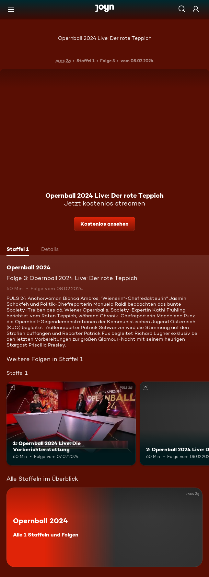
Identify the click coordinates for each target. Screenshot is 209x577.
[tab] (17, 250)
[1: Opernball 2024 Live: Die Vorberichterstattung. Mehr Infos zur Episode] (71, 424)
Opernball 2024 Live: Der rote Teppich (104, 38)
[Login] (195, 9)
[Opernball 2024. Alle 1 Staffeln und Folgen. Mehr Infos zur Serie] (104, 527)
